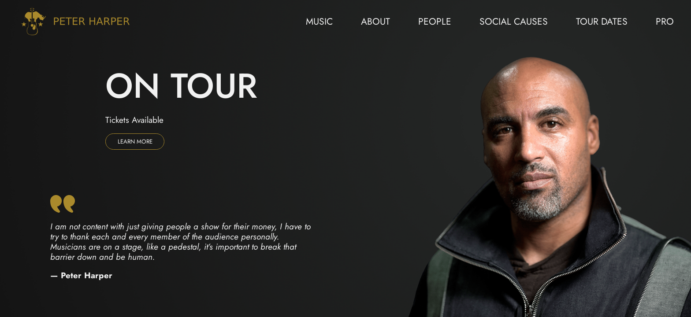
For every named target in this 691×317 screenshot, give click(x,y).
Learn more (135, 141)
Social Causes (513, 21)
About (375, 21)
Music (319, 21)
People (434, 21)
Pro (665, 21)
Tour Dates (602, 21)
